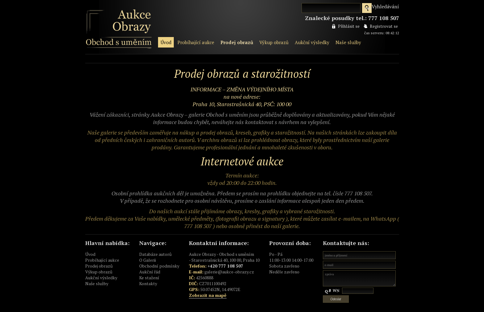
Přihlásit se (349, 26)
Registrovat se (384, 26)
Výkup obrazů (274, 42)
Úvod (166, 42)
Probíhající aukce (195, 42)
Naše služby (348, 42)
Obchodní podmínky (159, 266)
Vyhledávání (385, 6)
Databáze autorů (155, 254)
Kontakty (148, 283)
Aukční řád (149, 272)
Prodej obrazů (236, 42)
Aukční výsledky (312, 42)
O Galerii (147, 260)
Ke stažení (149, 278)
